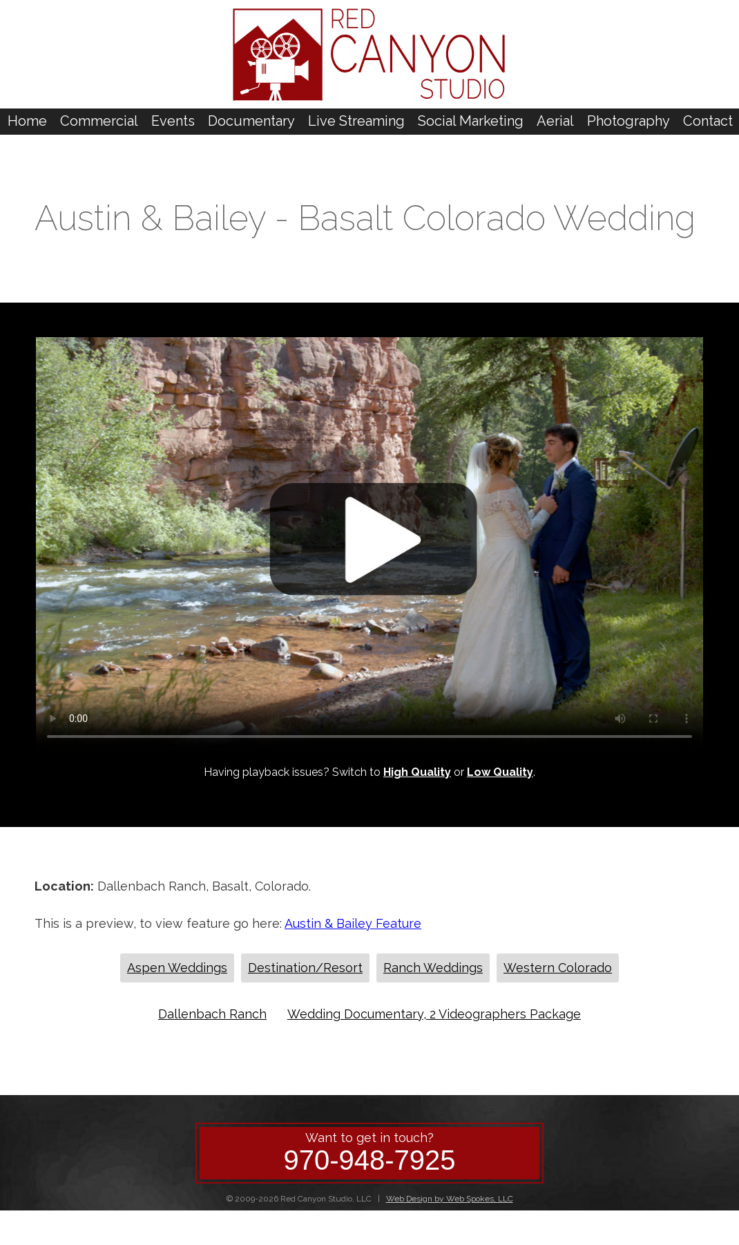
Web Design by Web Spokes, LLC (449, 1199)
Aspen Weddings (177, 967)
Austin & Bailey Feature (353, 923)
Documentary (251, 121)
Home (27, 121)
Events (173, 121)
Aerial (555, 121)
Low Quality (500, 772)
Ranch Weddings (433, 967)
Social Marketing (471, 121)
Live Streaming (356, 121)
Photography (628, 121)
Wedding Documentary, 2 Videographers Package (434, 1014)
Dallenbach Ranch (212, 1014)
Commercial (99, 121)
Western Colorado (557, 967)
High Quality (417, 772)
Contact (708, 121)
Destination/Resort (305, 967)
